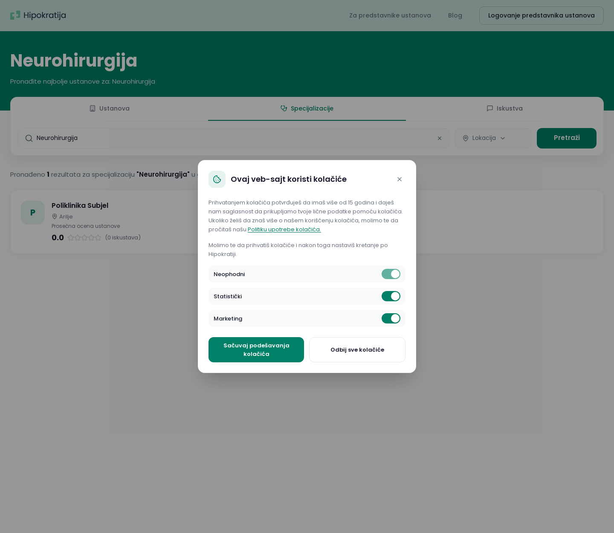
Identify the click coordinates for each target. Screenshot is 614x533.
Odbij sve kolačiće (357, 350)
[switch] (391, 274)
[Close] (399, 179)
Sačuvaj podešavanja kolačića (256, 349)
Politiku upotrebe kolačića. (284, 229)
